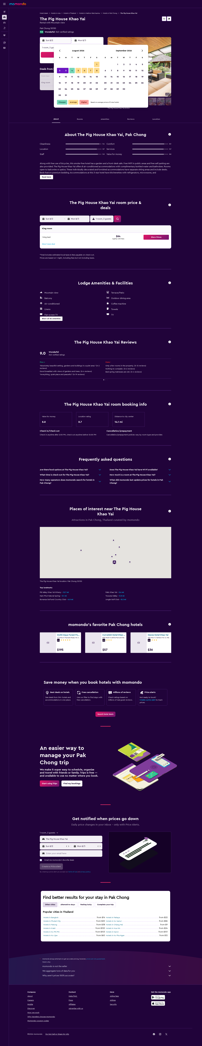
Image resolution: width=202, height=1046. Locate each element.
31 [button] (66, 95)
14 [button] (91, 77)
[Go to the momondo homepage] (17, 4)
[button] (4, 4)
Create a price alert (147, 700)
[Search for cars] (4, 22)
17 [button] (66, 83)
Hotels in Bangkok (50, 917)
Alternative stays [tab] (68, 905)
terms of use (72, 872)
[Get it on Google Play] (158, 997)
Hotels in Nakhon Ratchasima (89, 13)
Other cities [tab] (50, 905)
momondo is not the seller (106, 966)
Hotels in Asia (55, 13)
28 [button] (90, 89)
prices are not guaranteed (95, 959)
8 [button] (96, 71)
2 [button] (59, 71)
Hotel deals (44, 13)
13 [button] (84, 77)
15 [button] (97, 77)
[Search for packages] (4, 28)
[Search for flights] (4, 11)
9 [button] (59, 77)
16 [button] (60, 83)
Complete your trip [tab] (105, 905)
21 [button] (91, 83)
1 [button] (96, 64)
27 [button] (84, 89)
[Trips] (4, 35)
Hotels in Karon (112, 932)
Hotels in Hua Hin (113, 928)
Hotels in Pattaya (113, 917)
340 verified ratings (65, 32)
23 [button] (59, 89)
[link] (105, 714)
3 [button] (65, 71)
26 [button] (78, 89)
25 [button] (72, 89)
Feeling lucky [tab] (86, 905)
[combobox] (73, 839)
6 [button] (84, 71)
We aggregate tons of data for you (106, 970)
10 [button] (66, 77)
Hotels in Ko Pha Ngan (115, 935)
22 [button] (97, 83)
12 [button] (78, 77)
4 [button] (72, 71)
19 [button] (78, 83)
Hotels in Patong (50, 925)
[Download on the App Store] (158, 1003)
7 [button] (90, 71)
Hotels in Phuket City (52, 921)
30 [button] (59, 95)
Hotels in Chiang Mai (114, 925)
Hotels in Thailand (70, 13)
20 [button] (84, 83)
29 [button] (97, 89)
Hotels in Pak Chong (110, 13)
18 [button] (72, 83)
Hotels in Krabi (49, 928)
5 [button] (78, 71)
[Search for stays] (4, 17)
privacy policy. (86, 872)
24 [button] (66, 89)
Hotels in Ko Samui (113, 921)
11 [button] (72, 77)
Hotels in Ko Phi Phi (51, 932)
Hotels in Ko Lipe (50, 935)
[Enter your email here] (73, 853)
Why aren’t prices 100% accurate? (106, 975)
